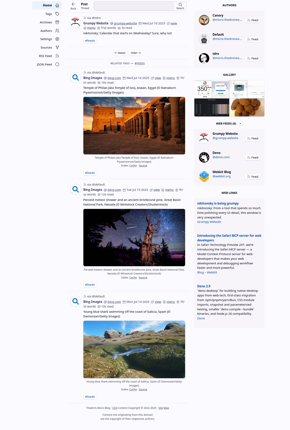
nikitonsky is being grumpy (218, 203)
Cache (133, 165)
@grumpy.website (225, 138)
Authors (229, 5)
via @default (94, 72)
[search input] (134, 6)
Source (143, 165)
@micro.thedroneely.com (230, 20)
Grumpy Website (96, 23)
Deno (201, 318)
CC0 (114, 408)
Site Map (163, 408)
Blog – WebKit (207, 272)
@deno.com (221, 157)
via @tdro (92, 18)
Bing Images (92, 78)
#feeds (90, 40)
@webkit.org (221, 176)
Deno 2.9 (203, 286)
